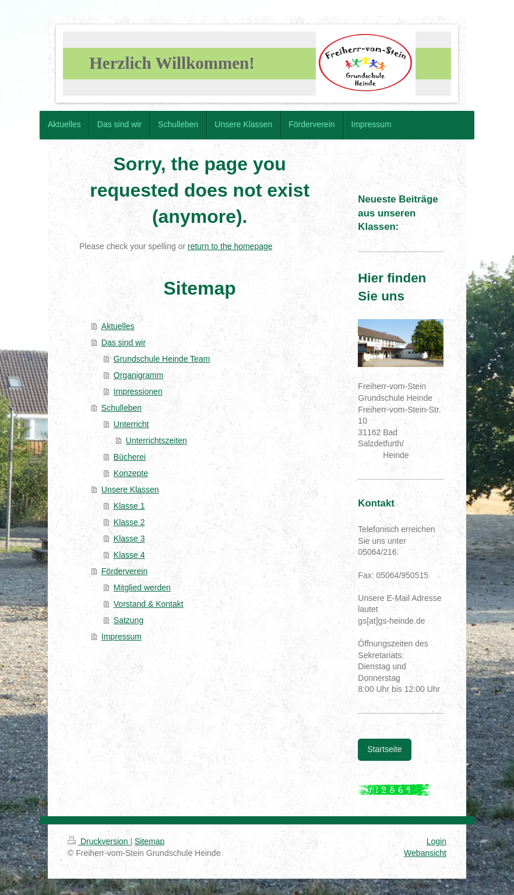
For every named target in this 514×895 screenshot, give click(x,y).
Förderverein (124, 571)
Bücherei (130, 457)
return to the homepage (230, 246)
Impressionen (138, 391)
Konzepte (131, 473)
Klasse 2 (129, 522)
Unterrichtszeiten (156, 440)
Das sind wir (123, 342)
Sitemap (149, 841)
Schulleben (121, 407)
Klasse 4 (129, 555)
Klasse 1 (129, 506)
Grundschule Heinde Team (162, 358)
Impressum (121, 636)
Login (436, 841)
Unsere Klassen (130, 489)
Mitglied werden (142, 587)
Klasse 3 (129, 538)
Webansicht (425, 853)
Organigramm (139, 375)
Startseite (384, 749)
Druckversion (99, 841)
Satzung (128, 620)
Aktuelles (118, 326)
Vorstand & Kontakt (149, 604)
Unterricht (131, 424)
